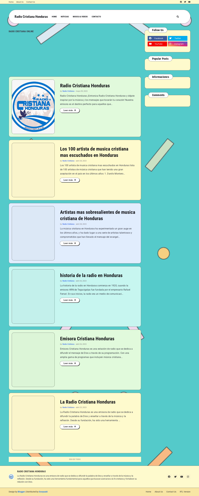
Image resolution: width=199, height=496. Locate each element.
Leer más (68, 110)
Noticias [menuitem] (65, 16)
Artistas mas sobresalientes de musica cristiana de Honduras (97, 215)
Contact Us (30, 2)
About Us (19, 2)
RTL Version (185, 492)
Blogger (21, 492)
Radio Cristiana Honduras (31, 17)
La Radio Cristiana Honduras (87, 402)
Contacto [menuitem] (96, 16)
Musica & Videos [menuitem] (80, 16)
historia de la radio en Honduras (91, 275)
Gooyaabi (43, 492)
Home (11, 2)
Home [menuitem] (54, 16)
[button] (178, 16)
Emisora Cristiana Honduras (87, 338)
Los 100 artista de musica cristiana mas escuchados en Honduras (94, 152)
